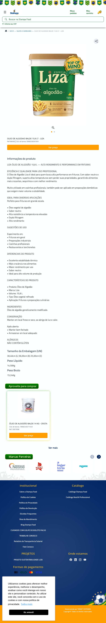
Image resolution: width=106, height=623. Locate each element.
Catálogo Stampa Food (78, 491)
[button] (51, 132)
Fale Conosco (28, 546)
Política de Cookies (28, 497)
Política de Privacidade (28, 502)
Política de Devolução (28, 508)
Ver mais (53, 448)
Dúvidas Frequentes (28, 513)
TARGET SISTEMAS (84, 609)
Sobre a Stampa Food (28, 491)
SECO (12, 31)
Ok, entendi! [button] (29, 612)
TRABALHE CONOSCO (28, 535)
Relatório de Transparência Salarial (28, 541)
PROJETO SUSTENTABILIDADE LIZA (28, 559)
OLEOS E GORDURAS (24, 31)
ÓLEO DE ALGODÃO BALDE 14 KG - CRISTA (28, 423)
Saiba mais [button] (26, 604)
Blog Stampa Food (28, 524)
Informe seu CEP (9, 24)
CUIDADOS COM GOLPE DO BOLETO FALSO (28, 530)
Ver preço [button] (53, 147)
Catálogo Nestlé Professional (78, 497)
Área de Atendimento (28, 519)
